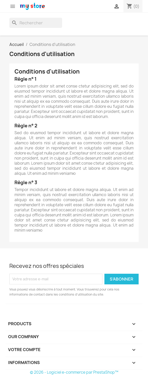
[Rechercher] (35, 23)
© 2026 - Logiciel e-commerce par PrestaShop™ (74, 372)
